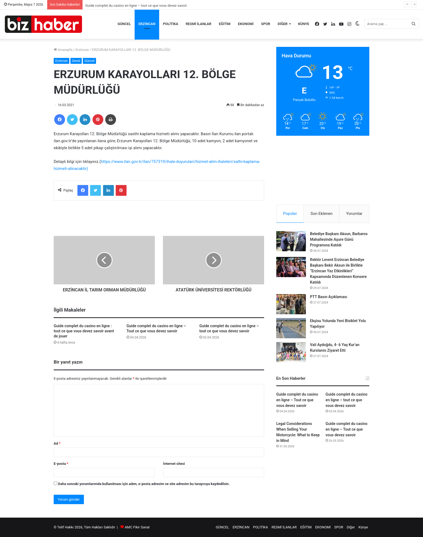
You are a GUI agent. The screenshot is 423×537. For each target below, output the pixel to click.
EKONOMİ (246, 24)
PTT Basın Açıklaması (328, 297)
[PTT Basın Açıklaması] (291, 304)
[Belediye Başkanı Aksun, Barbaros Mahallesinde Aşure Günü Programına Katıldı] (291, 241)
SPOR (265, 24)
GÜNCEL (124, 24)
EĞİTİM (224, 24)
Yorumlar (354, 213)
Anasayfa (63, 50)
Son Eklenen (322, 213)
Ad (57, 443)
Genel (76, 61)
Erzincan (82, 50)
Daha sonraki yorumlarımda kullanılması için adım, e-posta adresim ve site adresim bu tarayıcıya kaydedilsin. (144, 484)
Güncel (89, 61)
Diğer (283, 24)
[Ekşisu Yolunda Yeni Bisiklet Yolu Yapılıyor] (291, 328)
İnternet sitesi (174, 464)
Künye (303, 24)
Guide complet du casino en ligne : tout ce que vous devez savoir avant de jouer (84, 331)
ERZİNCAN (146, 24)
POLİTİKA (170, 24)
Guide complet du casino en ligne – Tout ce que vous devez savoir (297, 400)
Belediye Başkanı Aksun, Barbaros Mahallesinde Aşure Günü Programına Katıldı (339, 239)
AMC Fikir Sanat (137, 527)
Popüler (290, 213)
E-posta (61, 464)
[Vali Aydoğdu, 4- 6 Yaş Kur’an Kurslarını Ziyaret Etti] (291, 352)
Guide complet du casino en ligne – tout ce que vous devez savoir (346, 400)
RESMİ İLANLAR (199, 24)
